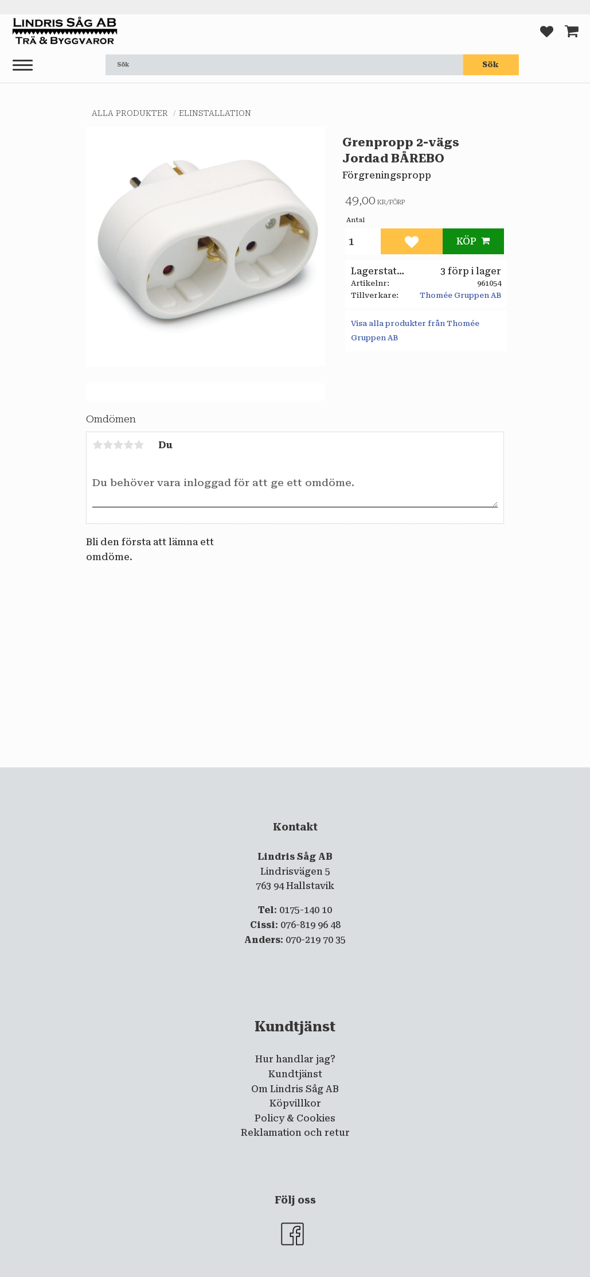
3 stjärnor (118, 445)
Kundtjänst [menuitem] (295, 1074)
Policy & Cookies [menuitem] (295, 1118)
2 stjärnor (108, 445)
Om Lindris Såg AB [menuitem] (295, 1089)
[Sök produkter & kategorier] (284, 65)
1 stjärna (97, 445)
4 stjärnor (128, 445)
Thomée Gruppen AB (460, 295)
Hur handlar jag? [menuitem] (295, 1059)
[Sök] (491, 65)
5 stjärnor (139, 445)
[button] (23, 66)
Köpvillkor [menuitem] (295, 1103)
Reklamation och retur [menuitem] (295, 1132)
